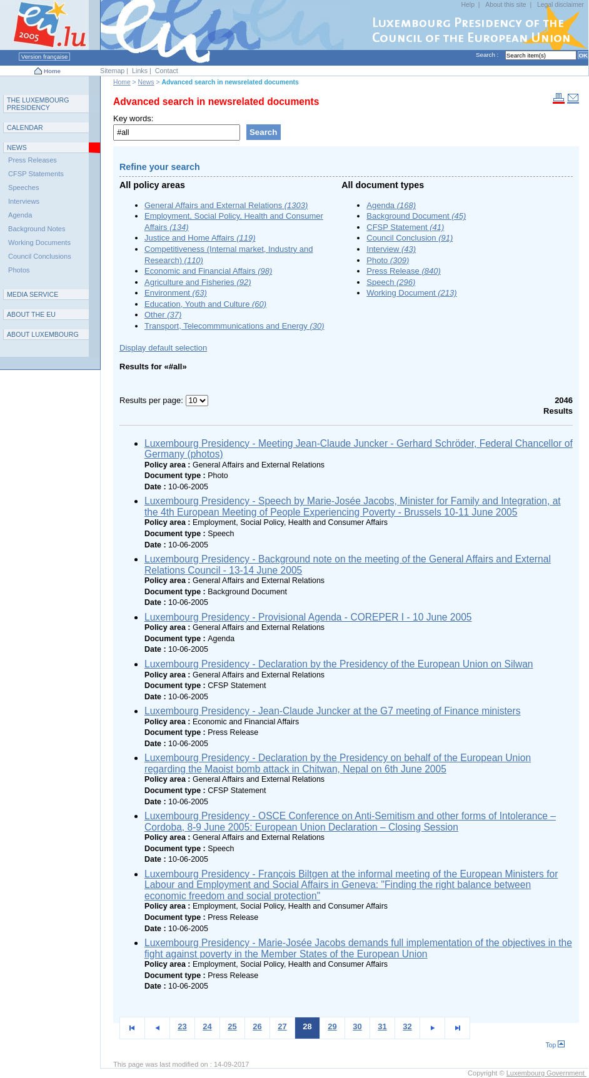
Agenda (391, 205)
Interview (391, 249)
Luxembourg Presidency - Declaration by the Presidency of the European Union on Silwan (338, 664)
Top (555, 1045)
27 (282, 1026)
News (146, 82)
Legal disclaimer (560, 4)
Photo (387, 260)
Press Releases (32, 160)
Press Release (403, 271)
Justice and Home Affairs (200, 237)
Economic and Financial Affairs (208, 271)
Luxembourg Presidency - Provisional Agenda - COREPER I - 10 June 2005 (308, 617)
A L (43, 334)
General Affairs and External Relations (226, 205)
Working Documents (39, 242)
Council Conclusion (409, 237)
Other (162, 314)
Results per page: (152, 400)
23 (182, 1026)
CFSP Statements (36, 173)
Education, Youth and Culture (205, 304)
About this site (505, 4)
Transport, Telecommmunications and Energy (234, 326)
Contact (166, 70)
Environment (175, 292)
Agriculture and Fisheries (197, 282)
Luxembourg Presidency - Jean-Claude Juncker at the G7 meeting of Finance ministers (332, 711)
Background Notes (37, 228)
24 (207, 1026)
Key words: (133, 118)
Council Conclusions (39, 256)
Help (468, 4)
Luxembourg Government (546, 1073)
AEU (31, 314)
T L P (38, 103)
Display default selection (163, 347)
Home (52, 70)
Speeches (23, 187)
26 (257, 1026)
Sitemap (112, 70)
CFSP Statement (405, 227)
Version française (44, 56)
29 (332, 1026)
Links (140, 70)
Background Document (416, 216)
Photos (19, 270)
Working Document (411, 292)
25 (232, 1026)
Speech (390, 282)
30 (357, 1026)
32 (407, 1026)
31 (382, 1026)
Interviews (23, 201)
